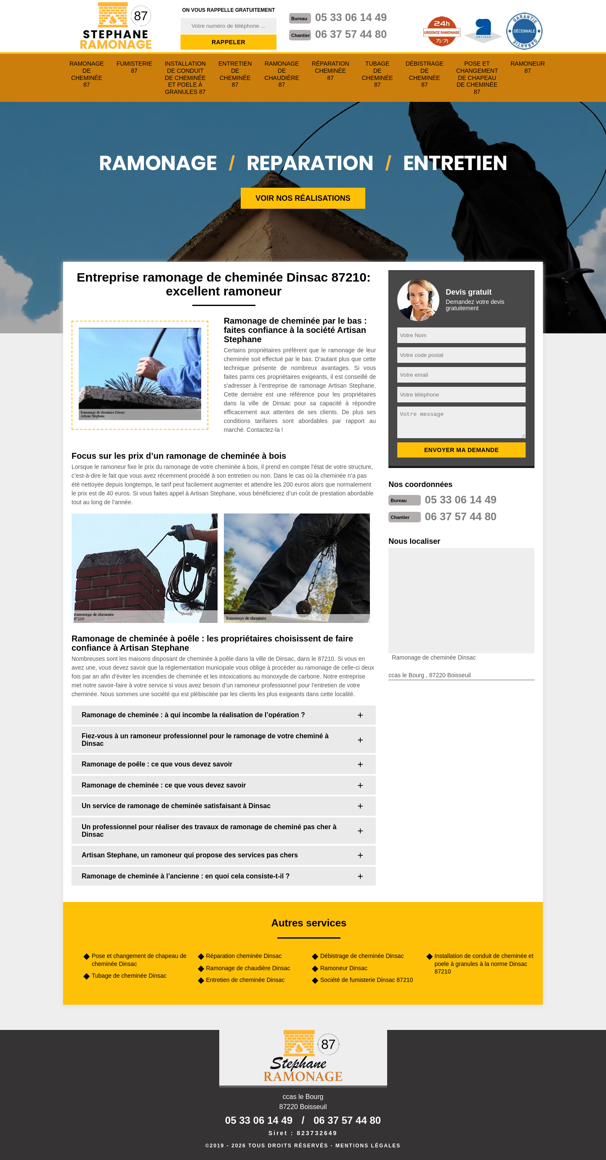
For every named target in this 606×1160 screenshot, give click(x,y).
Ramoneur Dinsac (343, 968)
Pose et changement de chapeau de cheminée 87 (477, 77)
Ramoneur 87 (527, 67)
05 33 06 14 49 (351, 17)
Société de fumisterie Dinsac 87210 (366, 979)
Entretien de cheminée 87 (235, 74)
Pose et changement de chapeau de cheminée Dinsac (139, 959)
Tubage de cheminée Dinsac (129, 975)
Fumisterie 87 (134, 67)
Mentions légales (368, 1146)
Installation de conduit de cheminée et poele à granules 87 (185, 77)
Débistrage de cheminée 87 (425, 74)
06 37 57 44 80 (351, 34)
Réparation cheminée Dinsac (244, 955)
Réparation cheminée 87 (330, 70)
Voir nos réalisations (303, 198)
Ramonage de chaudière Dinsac (248, 968)
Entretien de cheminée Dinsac (245, 979)
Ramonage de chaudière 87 (281, 74)
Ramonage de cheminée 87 (86, 74)
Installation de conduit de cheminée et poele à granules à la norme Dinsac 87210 (484, 963)
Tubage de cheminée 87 (377, 74)
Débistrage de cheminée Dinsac (362, 955)
